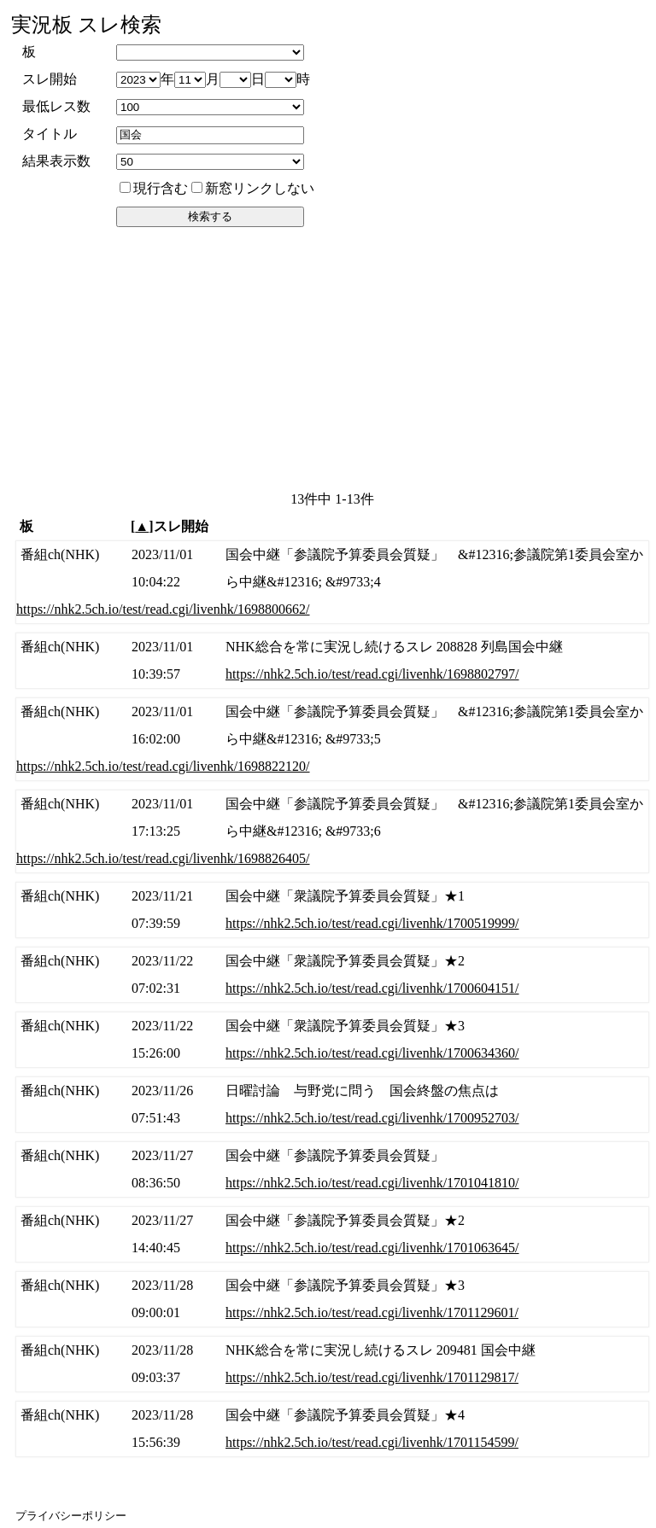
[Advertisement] (330, 357)
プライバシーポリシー (70, 1515)
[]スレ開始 (169, 526)
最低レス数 (56, 106)
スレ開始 (49, 79)
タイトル (49, 133)
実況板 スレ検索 (86, 25)
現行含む (154, 188)
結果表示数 (56, 161)
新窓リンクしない (252, 188)
